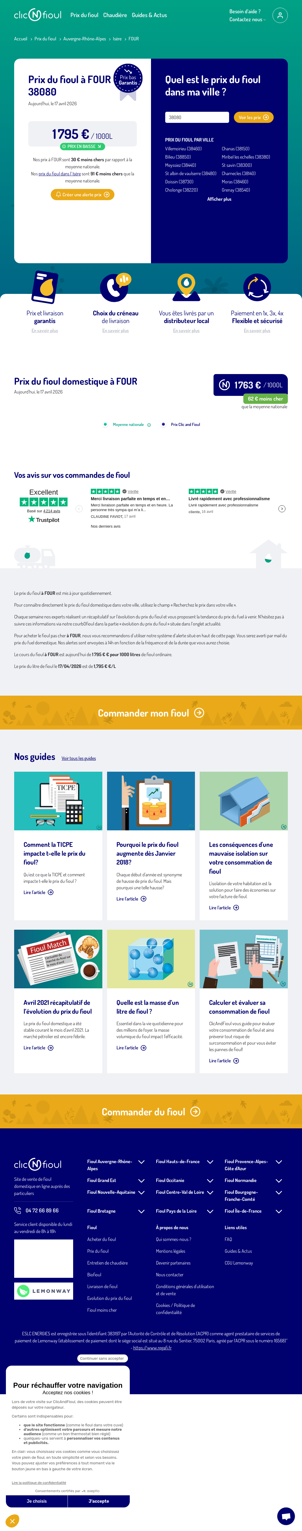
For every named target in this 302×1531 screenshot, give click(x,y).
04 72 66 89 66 (36, 1347)
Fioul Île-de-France (243, 1348)
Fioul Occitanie (170, 1317)
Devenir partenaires (173, 1399)
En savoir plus (45, 330)
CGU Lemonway (239, 1399)
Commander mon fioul (151, 849)
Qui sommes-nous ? (173, 1376)
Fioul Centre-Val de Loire (180, 1329)
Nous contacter (169, 1411)
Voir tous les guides (79, 895)
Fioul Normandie (241, 1317)
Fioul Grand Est (101, 1317)
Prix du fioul (84, 15)
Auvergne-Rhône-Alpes (84, 39)
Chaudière (115, 15)
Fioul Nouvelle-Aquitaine (111, 1329)
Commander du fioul (151, 1248)
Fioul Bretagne (101, 1348)
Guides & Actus (149, 15)
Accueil (20, 39)
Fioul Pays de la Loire (176, 1348)
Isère (117, 39)
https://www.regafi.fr (152, 1484)
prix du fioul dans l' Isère (60, 174)
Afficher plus (219, 199)
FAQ (228, 1376)
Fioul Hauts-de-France (178, 1298)
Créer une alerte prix (82, 194)
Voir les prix (254, 117)
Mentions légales (170, 1388)
